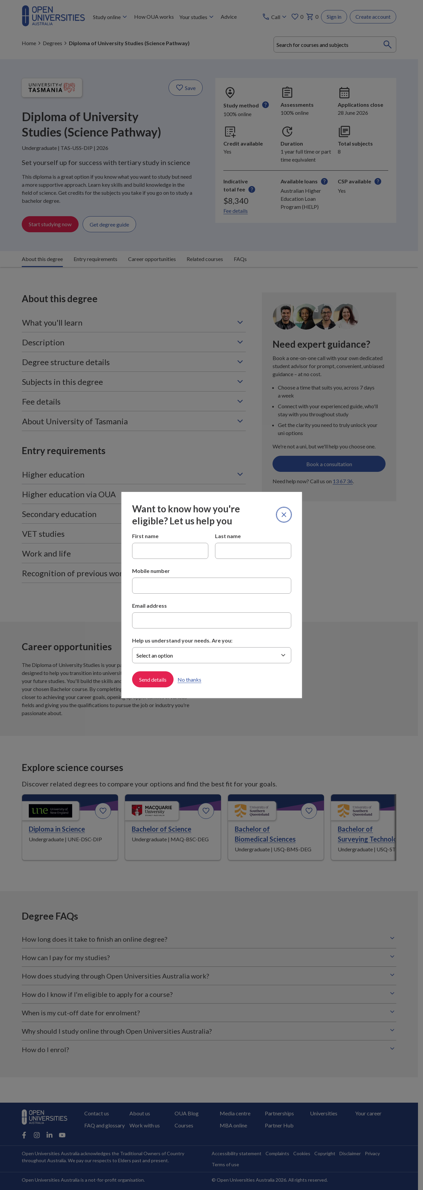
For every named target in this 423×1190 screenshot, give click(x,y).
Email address (149, 605)
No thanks (189, 679)
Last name (228, 536)
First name (145, 536)
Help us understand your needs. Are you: (182, 640)
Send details (153, 679)
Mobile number (151, 571)
